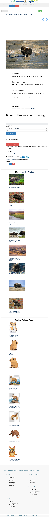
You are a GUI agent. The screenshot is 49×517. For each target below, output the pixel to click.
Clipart (8, 4)
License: (7, 121)
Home (4, 4)
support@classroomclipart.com (26, 97)
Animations (32, 480)
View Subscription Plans (17, 94)
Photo (17, 4)
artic (18, 108)
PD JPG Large (8, 130)
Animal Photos (18, 14)
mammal (27, 108)
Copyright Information (13, 507)
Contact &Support (12, 504)
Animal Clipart (12, 479)
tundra (22, 108)
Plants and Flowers (34, 492)
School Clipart (12, 477)
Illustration (31, 4)
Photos (12, 14)
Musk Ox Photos (28, 14)
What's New (11, 485)
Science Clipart (12, 483)
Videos (31, 483)
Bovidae (33, 108)
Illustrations (32, 482)
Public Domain (14, 121)
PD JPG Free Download (9, 128)
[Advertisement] (24, 30)
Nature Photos (33, 489)
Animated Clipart (23, 4)
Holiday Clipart (12, 482)
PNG (13, 4)
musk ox (14, 108)
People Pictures (33, 494)
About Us (11, 501)
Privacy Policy (12, 506)
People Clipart (12, 480)
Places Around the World (35, 491)
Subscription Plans (11, 159)
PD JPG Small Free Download (9, 126)
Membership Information (14, 503)
